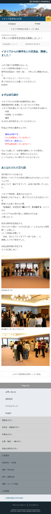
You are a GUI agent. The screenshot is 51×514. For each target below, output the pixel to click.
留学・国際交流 (8, 477)
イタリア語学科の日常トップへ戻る (25, 29)
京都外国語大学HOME (14, 498)
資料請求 (9, 399)
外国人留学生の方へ (10, 449)
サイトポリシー (34, 505)
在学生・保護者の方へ (11, 427)
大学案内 (5, 456)
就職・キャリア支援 (10, 484)
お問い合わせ (10, 392)
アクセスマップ (11, 406)
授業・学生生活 (8, 470)
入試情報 (5, 491)
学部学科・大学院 (9, 463)
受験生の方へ (7, 420)
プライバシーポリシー (19, 505)
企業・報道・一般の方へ (11, 441)
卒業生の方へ (7, 434)
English (8, 413)
